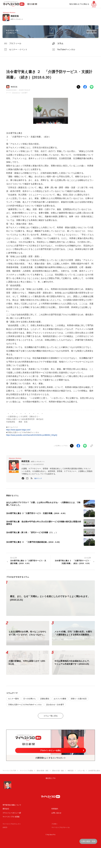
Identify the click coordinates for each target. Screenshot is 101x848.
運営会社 (6, 809)
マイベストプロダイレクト (12, 824)
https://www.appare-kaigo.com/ (18, 430)
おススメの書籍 (60, 699)
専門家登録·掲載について (12, 805)
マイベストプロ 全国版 (11, 817)
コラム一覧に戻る (50, 716)
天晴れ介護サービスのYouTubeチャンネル (25, 705)
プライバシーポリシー (11, 813)
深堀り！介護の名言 (79, 699)
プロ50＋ (54, 824)
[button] (38, 478)
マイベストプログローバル (60, 827)
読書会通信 (44, 699)
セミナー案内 (13, 699)
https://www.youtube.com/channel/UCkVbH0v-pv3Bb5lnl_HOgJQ (31, 435)
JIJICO (5, 827)
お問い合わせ (56, 813)
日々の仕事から (29, 699)
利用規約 (54, 809)
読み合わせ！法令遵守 (19, 93)
